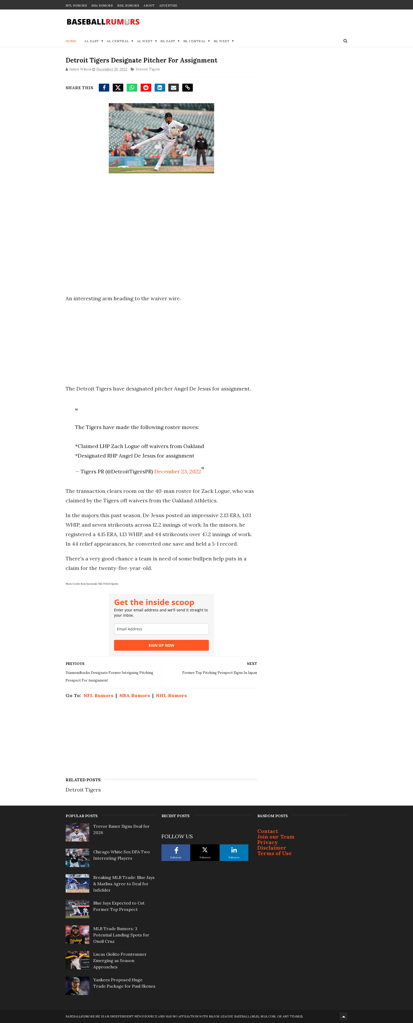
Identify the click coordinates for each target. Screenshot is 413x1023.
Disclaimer (271, 847)
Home (71, 41)
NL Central (194, 41)
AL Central (118, 41)
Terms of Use (274, 853)
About (149, 5)
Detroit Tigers (148, 69)
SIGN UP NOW (161, 645)
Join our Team (275, 836)
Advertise (168, 5)
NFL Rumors (76, 5)
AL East (91, 41)
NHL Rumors (128, 5)
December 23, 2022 (177, 471)
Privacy (267, 842)
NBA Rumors (101, 5)
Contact (267, 831)
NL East (167, 41)
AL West (145, 41)
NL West (222, 41)
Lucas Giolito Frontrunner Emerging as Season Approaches (120, 960)
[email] (161, 629)
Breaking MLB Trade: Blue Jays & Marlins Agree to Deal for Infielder (124, 884)
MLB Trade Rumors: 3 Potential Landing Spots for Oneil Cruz (121, 935)
